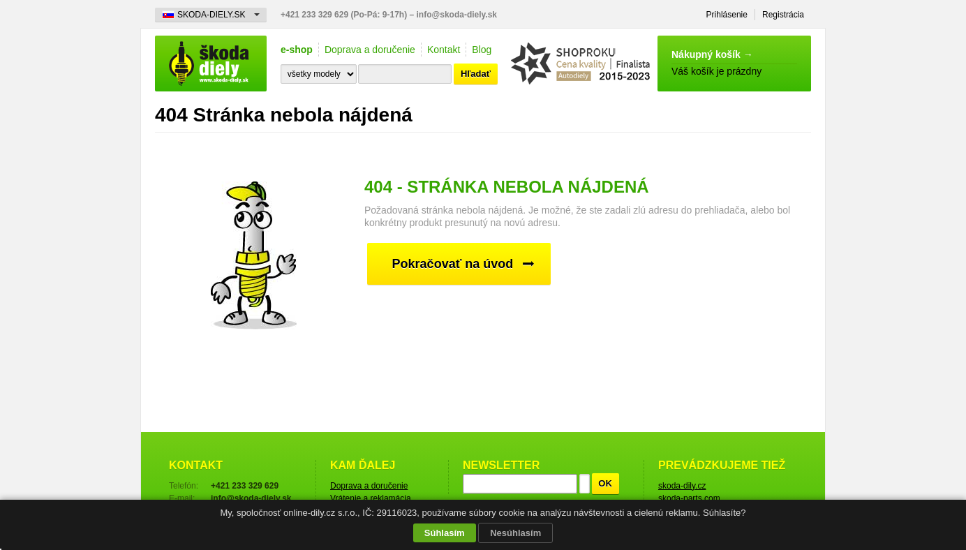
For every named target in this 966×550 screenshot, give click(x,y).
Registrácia (783, 15)
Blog (481, 49)
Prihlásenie (727, 15)
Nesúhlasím (515, 533)
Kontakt (443, 49)
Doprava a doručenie (370, 49)
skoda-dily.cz (682, 486)
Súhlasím (444, 533)
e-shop (297, 49)
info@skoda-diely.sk (457, 15)
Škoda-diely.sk (211, 63)
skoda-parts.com (689, 498)
